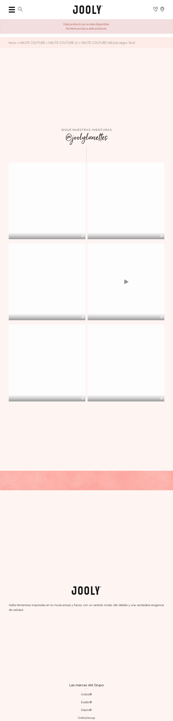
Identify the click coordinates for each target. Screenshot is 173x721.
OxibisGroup (86, 717)
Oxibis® (86, 694)
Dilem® (86, 710)
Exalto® (86, 702)
